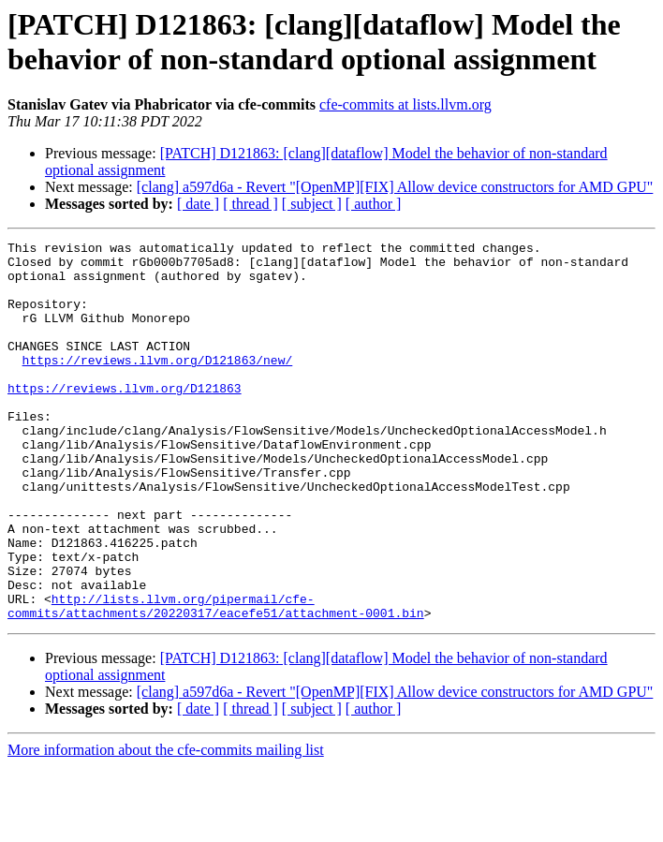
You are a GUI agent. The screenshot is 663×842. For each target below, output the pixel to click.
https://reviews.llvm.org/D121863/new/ (157, 385)
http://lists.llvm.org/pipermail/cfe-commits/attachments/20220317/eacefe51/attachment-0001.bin (215, 680)
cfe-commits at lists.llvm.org (405, 104)
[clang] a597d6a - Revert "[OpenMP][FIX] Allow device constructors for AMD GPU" (395, 187)
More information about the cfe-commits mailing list (165, 826)
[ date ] (198, 204)
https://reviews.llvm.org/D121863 (124, 418)
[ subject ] (312, 204)
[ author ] (374, 204)
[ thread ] (250, 204)
